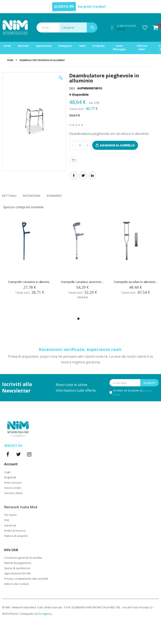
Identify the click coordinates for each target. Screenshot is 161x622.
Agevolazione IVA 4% (17, 573)
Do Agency (45, 613)
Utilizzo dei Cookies (16, 584)
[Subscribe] (149, 382)
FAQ (6, 520)
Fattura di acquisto (16, 536)
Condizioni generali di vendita (23, 557)
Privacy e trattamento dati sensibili (26, 578)
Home (10, 60)
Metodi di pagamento (17, 563)
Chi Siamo (10, 515)
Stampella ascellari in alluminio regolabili (136, 282)
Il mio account (12, 482)
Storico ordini (12, 488)
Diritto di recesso (15, 530)
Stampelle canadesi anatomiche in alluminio (83, 282)
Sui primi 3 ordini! (91, 6)
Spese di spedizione (17, 568)
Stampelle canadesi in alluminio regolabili (30, 282)
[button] (144, 27)
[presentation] (12, 195)
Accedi (121, 29)
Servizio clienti (13, 493)
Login (7, 472)
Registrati (10, 477)
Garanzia (10, 525)
